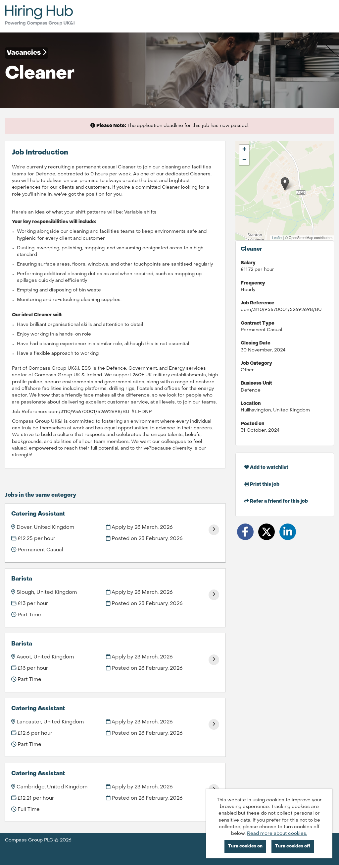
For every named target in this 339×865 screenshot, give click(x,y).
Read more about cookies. (277, 834)
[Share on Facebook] (245, 532)
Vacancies (27, 52)
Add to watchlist (266, 467)
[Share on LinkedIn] (287, 532)
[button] (285, 184)
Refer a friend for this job (276, 501)
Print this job (261, 484)
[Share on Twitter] (266, 532)
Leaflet (277, 238)
